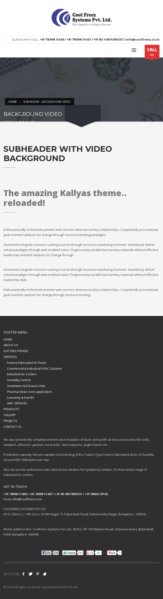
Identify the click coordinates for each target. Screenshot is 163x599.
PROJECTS (10, 421)
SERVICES (10, 357)
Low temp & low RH (20, 397)
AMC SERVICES (17, 403)
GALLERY (10, 415)
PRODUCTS (11, 409)
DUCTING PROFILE (16, 351)
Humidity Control (19, 380)
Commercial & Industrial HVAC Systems (34, 368)
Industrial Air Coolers (22, 374)
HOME (8, 339)
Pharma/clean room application (29, 392)
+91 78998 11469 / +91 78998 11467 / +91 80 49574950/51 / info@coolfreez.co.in (99, 39)
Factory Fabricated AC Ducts (26, 362)
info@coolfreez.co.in (27, 499)
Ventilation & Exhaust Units (26, 386)
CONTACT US (13, 427)
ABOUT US (11, 345)
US (152, 53)
